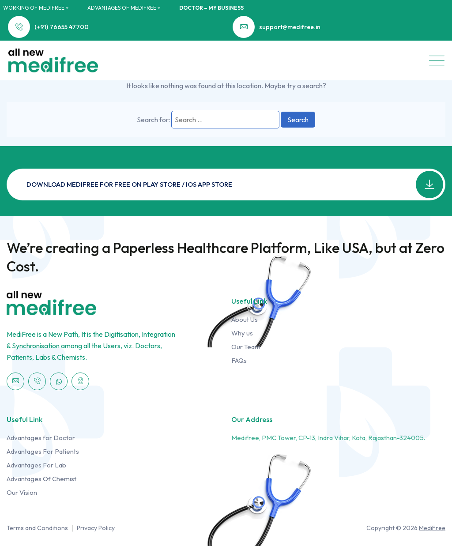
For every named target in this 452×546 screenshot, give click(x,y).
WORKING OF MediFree (33, 7)
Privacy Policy (96, 528)
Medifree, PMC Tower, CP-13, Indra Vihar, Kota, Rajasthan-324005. (328, 437)
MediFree (432, 528)
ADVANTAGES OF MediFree (121, 7)
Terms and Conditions (37, 528)
